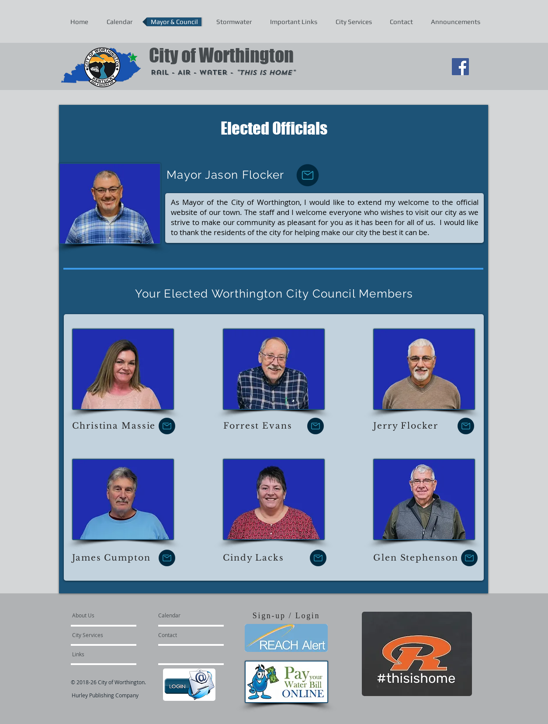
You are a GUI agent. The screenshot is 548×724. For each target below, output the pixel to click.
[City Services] (97, 634)
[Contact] (181, 634)
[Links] (95, 654)
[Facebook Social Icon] (460, 66)
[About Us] (105, 615)
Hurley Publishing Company (105, 695)
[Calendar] (183, 615)
